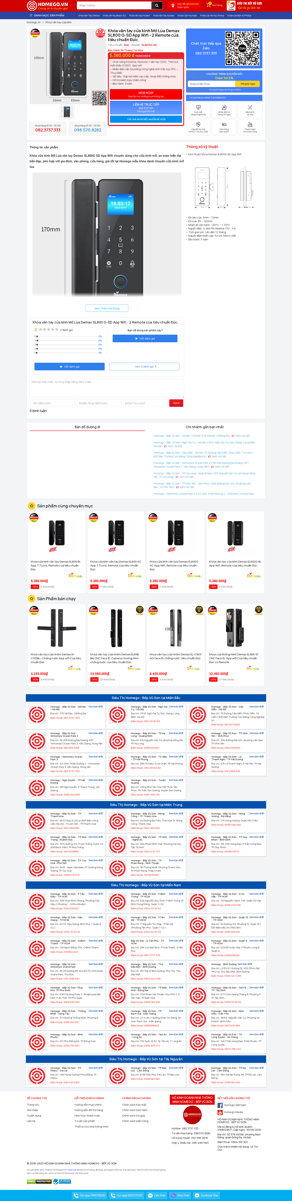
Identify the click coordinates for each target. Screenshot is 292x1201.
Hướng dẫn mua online (88, 1104)
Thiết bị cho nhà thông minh (91, 1126)
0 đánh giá (66, 329)
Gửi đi (176, 403)
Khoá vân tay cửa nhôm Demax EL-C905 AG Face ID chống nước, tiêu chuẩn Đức (175, 656)
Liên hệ (31, 1121)
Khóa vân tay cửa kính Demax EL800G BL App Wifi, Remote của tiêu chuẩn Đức (235, 563)
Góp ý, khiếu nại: (182, 1142)
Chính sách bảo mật (134, 1104)
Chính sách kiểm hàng (135, 1121)
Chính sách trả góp (133, 1115)
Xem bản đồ (95, 706)
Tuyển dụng (34, 1115)
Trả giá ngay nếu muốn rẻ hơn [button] (146, 119)
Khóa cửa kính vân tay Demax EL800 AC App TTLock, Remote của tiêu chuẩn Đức (115, 565)
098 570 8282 (202, 1133)
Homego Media (230, 1112)
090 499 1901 (200, 1142)
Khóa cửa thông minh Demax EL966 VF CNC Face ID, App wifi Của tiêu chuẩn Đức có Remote (233, 658)
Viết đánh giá (145, 338)
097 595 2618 (199, 1138)
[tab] (146, 119)
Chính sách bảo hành (134, 1110)
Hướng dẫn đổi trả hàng (88, 1110)
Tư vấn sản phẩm (84, 1121)
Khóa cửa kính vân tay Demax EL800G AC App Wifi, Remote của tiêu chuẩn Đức (174, 565)
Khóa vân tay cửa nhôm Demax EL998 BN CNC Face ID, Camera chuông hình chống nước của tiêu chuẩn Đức (114, 658)
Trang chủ (33, 1104)
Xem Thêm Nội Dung (107, 308)
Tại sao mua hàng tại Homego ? (207, 97)
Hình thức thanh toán (87, 1115)
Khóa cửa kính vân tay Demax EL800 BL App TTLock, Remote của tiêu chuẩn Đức (55, 565)
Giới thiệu (32, 1110)
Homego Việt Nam (232, 1105)
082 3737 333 (190, 1128)
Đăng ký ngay (248, 83)
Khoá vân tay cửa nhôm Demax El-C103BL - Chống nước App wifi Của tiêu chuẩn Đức (56, 658)
